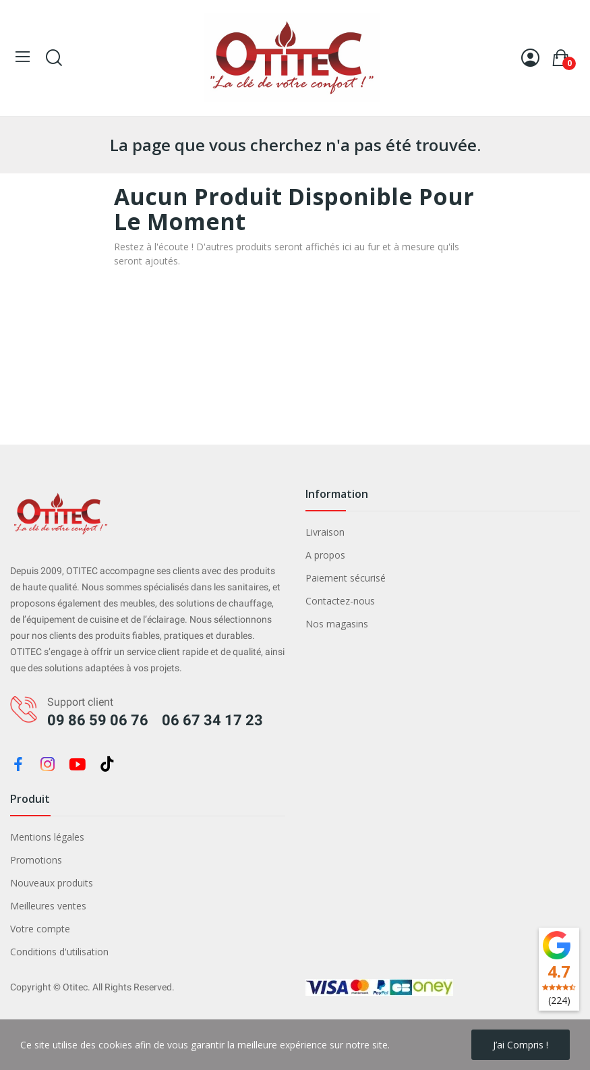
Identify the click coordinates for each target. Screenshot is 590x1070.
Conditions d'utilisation (59, 951)
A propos (325, 554)
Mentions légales (47, 836)
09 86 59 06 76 (97, 720)
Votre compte (40, 928)
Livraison (325, 532)
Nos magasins (336, 623)
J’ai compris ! (520, 1044)
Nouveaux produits (51, 882)
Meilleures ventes (48, 905)
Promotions (36, 859)
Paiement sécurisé (345, 577)
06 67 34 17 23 (212, 720)
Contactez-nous (340, 600)
